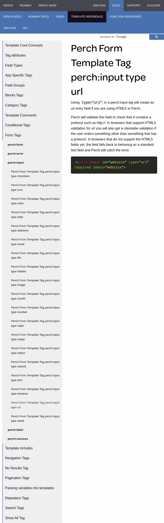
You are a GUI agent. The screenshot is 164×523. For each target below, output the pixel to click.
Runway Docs (38, 16)
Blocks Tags (14, 95)
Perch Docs (12, 16)
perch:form (15, 144)
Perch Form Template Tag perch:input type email (35, 242)
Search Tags (14, 508)
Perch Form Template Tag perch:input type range (35, 337)
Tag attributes (15, 55)
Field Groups (15, 85)
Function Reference (126, 16)
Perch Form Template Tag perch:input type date (35, 215)
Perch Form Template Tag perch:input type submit (35, 364)
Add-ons (99, 5)
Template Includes (19, 448)
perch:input (16, 162)
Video (60, 16)
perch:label (15, 429)
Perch (8, 5)
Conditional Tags (17, 125)
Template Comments (21, 115)
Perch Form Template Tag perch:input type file (35, 255)
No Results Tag (16, 468)
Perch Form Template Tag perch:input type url (35, 405)
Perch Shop (47, 5)
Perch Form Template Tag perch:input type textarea (35, 391)
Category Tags (16, 105)
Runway (26, 5)
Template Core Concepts (24, 45)
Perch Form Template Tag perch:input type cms (35, 187)
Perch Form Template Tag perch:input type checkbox (35, 174)
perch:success (18, 438)
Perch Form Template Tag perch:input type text (35, 378)
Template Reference (87, 16)
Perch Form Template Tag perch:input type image (35, 283)
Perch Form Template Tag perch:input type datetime (35, 228)
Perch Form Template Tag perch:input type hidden (35, 269)
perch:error (15, 153)
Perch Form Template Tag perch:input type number (35, 310)
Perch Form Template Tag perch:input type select (35, 351)
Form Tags (13, 135)
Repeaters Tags (17, 498)
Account (154, 5)
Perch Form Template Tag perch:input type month (35, 296)
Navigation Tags (17, 458)
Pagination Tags (17, 478)
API (25, 28)
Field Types (14, 65)
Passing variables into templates (29, 488)
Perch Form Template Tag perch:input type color (35, 201)
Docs (116, 5)
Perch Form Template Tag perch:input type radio (35, 323)
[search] (122, 37)
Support (133, 5)
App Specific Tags (18, 75)
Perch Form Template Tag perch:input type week (35, 419)
